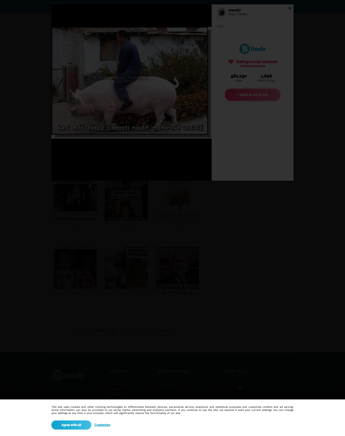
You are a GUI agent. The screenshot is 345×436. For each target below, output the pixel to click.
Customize (102, 425)
